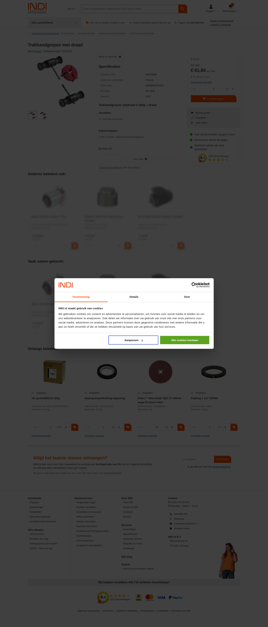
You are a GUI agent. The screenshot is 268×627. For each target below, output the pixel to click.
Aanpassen (133, 340)
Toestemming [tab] (81, 296)
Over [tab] (187, 296)
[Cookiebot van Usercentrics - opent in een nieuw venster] (194, 285)
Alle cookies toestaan (184, 340)
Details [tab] (134, 296)
